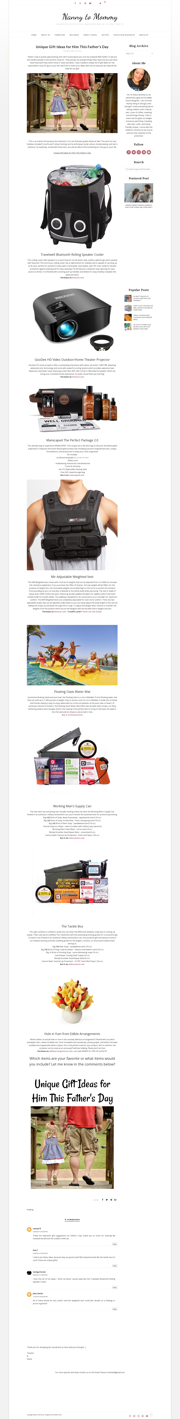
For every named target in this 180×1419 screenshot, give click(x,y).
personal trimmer (81, 457)
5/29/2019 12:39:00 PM (40, 1275)
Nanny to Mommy (90, 16)
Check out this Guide (91, 611)
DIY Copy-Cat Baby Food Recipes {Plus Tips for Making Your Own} (142, 327)
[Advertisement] (138, 248)
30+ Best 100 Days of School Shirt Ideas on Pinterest (141, 298)
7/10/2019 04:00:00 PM (40, 1297)
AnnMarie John (57, 1415)
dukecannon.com (77, 838)
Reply (115, 1244)
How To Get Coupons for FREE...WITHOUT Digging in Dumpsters (143, 308)
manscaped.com (76, 475)
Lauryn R (37, 1228)
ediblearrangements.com (61, 1051)
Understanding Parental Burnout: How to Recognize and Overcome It (138, 206)
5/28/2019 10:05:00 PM (40, 1253)
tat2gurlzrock (39, 1272)
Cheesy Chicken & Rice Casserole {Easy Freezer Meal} (142, 317)
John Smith (38, 1293)
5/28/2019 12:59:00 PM (40, 1232)
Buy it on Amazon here (72, 715)
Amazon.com (78, 277)
